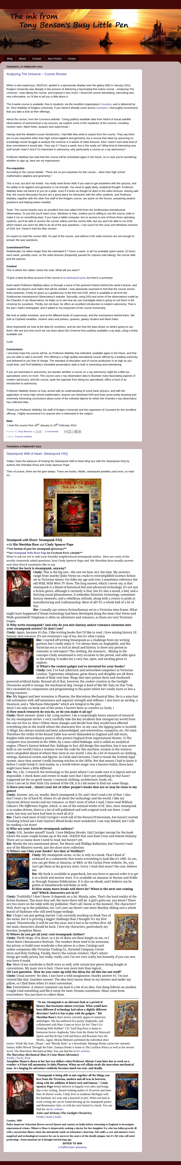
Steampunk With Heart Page (30, 552)
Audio (57, 1116)
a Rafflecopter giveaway (72, 1147)
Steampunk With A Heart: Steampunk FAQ (37, 454)
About (22, 58)
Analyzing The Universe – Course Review (37, 74)
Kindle (10, 1058)
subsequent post (75, 277)
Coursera (105, 104)
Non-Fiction (55, 58)
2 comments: (52, 431)
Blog (9, 58)
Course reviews (23, 436)
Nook (19, 1058)
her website (83, 1051)
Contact (36, 58)
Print (28, 1058)
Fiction (72, 58)
